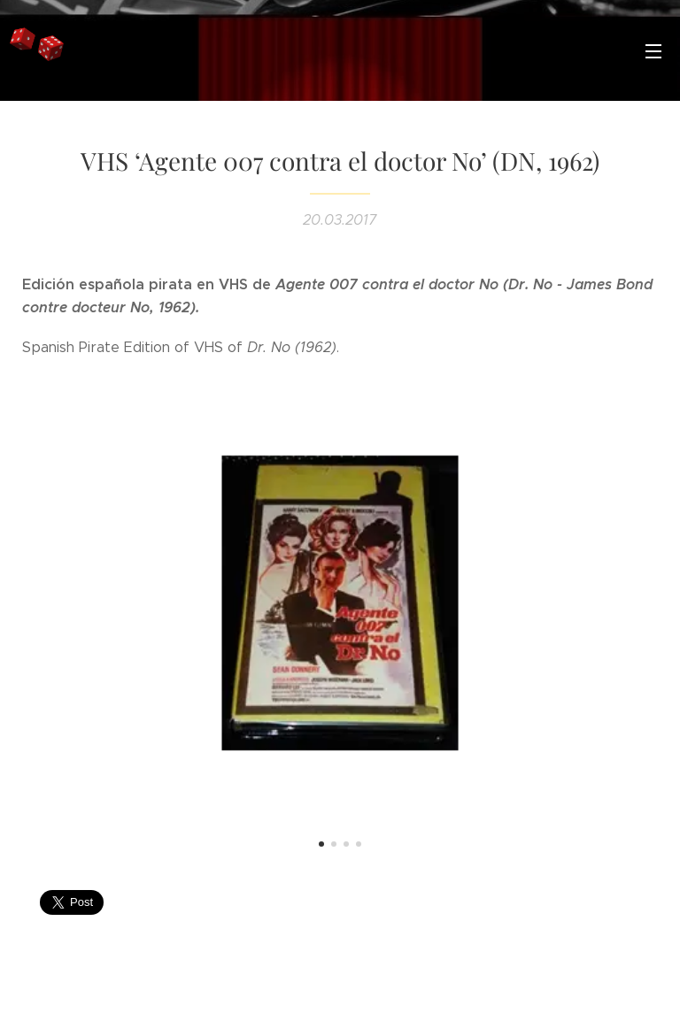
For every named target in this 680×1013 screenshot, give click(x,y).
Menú (653, 51)
